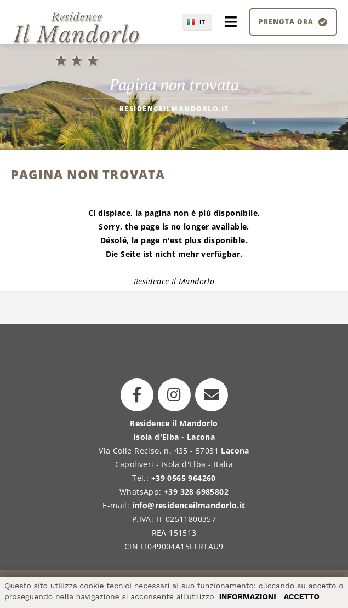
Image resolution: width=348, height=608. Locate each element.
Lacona (235, 450)
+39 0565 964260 (183, 478)
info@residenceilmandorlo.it (189, 505)
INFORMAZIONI (247, 596)
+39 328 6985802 (196, 491)
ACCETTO (302, 596)
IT (202, 22)
